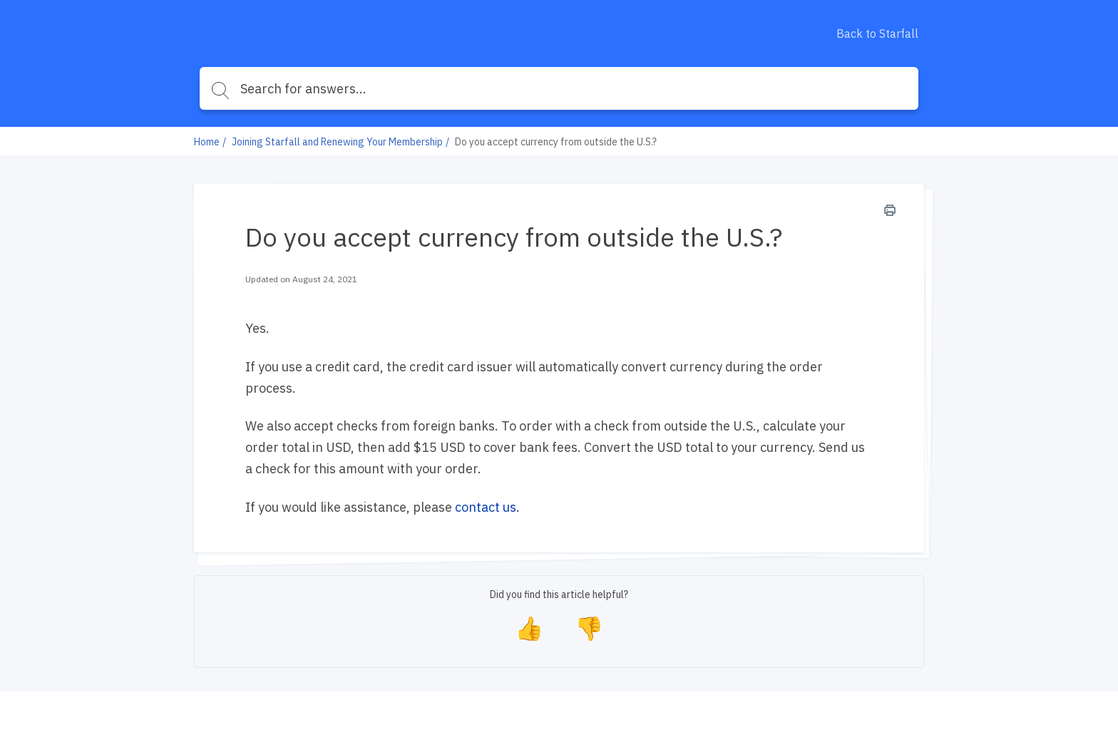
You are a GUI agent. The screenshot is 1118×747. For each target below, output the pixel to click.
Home (207, 141)
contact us (485, 507)
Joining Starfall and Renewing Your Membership (337, 141)
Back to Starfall (877, 33)
